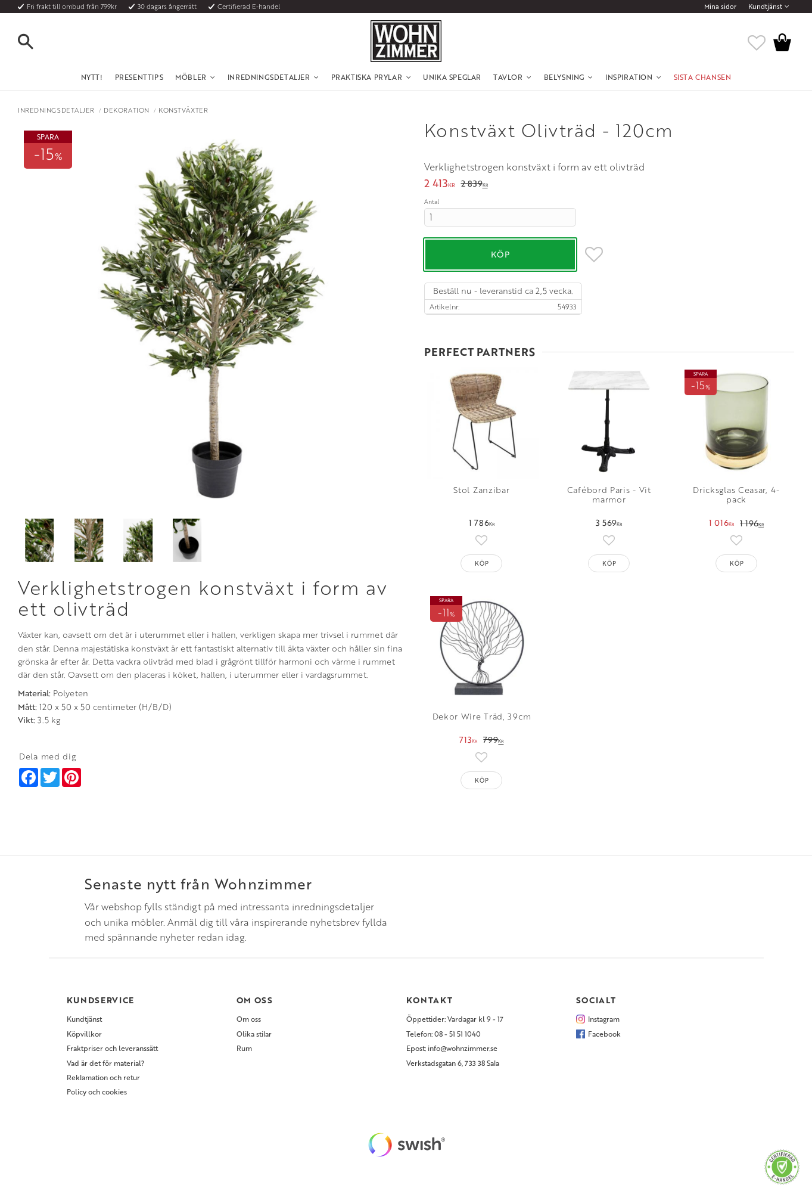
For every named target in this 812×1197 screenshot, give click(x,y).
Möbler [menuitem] (191, 77)
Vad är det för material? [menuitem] (105, 1063)
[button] (36, 42)
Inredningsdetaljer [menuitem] (269, 77)
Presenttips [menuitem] (139, 77)
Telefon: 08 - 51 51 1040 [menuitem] (443, 1033)
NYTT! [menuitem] (92, 77)
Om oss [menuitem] (249, 1019)
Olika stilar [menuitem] (254, 1033)
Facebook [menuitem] (604, 1033)
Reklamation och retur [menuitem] (103, 1077)
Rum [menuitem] (244, 1048)
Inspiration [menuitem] (629, 77)
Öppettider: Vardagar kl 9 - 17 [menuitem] (454, 1019)
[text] (439, 184)
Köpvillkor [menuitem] (84, 1033)
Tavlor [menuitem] (508, 77)
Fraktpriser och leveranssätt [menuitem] (112, 1048)
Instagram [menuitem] (604, 1019)
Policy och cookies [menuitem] (97, 1091)
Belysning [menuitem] (564, 77)
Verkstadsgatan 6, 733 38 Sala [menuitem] (452, 1063)
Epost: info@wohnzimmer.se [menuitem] (451, 1048)
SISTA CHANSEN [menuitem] (703, 77)
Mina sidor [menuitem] (720, 6)
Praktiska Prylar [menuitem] (367, 77)
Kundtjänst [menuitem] (765, 6)
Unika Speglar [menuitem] (452, 77)
